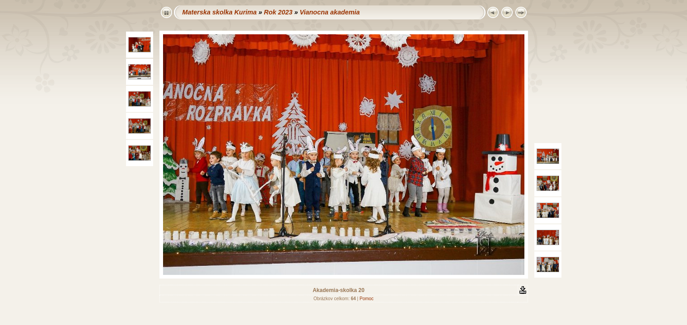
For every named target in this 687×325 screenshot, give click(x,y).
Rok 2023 (278, 12)
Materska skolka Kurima (219, 12)
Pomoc (367, 298)
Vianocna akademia (329, 12)
